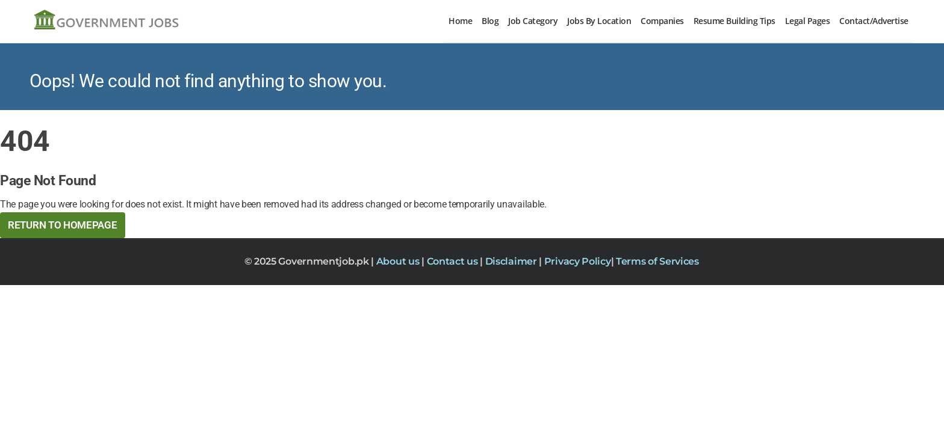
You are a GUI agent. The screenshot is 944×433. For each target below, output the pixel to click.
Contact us (453, 261)
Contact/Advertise (873, 20)
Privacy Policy (577, 261)
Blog (490, 20)
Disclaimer (512, 261)
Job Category (532, 20)
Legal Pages (807, 20)
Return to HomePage (62, 225)
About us (398, 261)
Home (460, 20)
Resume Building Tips (734, 20)
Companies (662, 20)
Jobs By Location (599, 20)
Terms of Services (657, 261)
